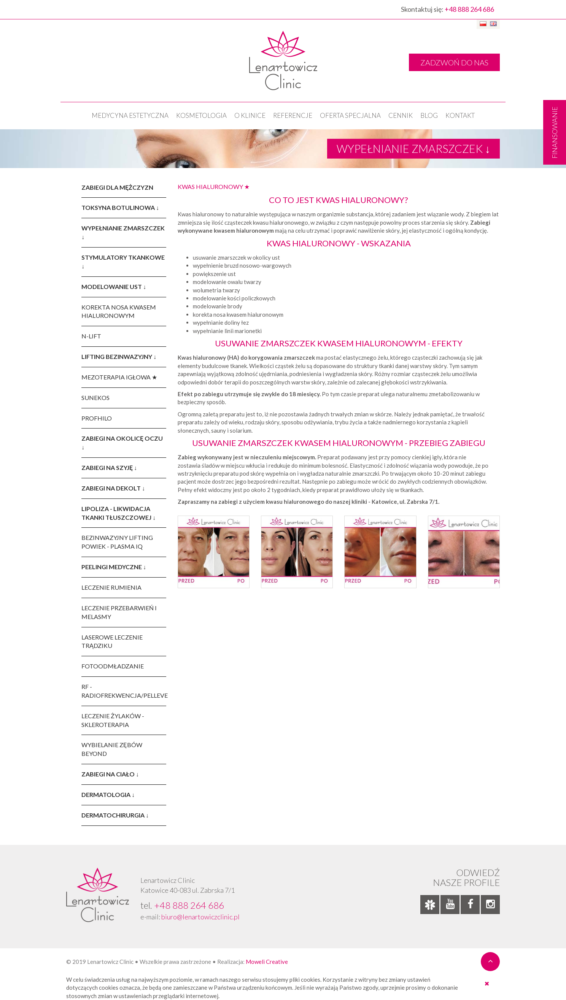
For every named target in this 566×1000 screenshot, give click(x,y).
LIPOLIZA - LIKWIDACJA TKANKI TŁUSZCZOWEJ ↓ (118, 513)
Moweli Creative (267, 961)
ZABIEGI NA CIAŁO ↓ (110, 774)
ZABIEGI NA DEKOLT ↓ (113, 488)
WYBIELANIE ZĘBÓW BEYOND (111, 749)
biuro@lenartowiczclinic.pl (200, 917)
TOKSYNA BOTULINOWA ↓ (120, 207)
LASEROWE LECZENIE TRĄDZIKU (112, 641)
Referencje (292, 115)
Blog (429, 115)
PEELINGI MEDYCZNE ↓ (113, 566)
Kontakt (460, 115)
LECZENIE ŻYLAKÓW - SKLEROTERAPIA (112, 720)
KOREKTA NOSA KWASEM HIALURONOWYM (118, 311)
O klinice (250, 115)
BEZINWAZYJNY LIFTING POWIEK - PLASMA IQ (117, 542)
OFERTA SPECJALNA (350, 115)
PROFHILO (96, 418)
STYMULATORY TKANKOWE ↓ (123, 262)
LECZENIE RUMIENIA (111, 587)
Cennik (400, 115)
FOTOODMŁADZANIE (112, 666)
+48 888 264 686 (469, 9)
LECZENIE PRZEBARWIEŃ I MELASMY (119, 612)
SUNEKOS (95, 397)
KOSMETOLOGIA (201, 115)
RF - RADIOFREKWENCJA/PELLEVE (123, 691)
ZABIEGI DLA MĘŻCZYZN (117, 187)
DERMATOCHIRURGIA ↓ (115, 815)
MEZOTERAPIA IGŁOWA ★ (119, 377)
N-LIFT (91, 336)
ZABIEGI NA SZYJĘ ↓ (109, 467)
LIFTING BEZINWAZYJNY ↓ (118, 356)
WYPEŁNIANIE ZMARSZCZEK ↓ (123, 232)
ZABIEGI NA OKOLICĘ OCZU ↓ (122, 443)
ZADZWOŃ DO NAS (454, 62)
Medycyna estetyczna (130, 115)
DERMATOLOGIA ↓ (108, 794)
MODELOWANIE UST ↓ (113, 286)
